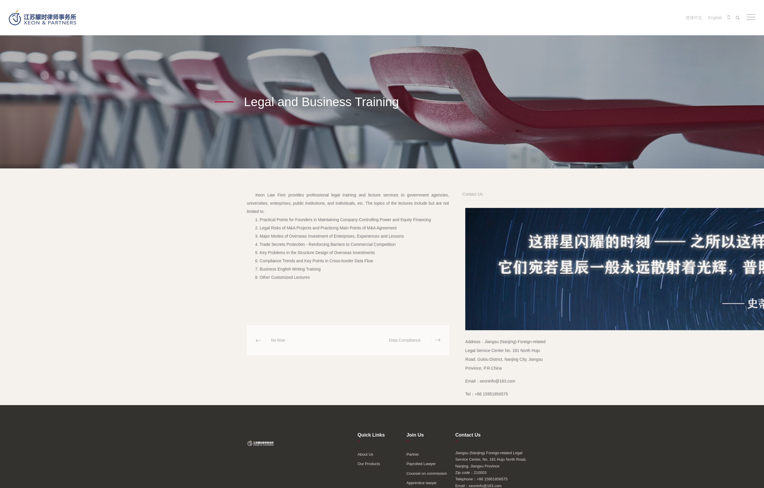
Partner (413, 454)
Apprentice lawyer (422, 483)
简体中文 (694, 17)
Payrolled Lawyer (421, 464)
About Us (365, 454)
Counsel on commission (427, 473)
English (715, 17)
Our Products (368, 464)
